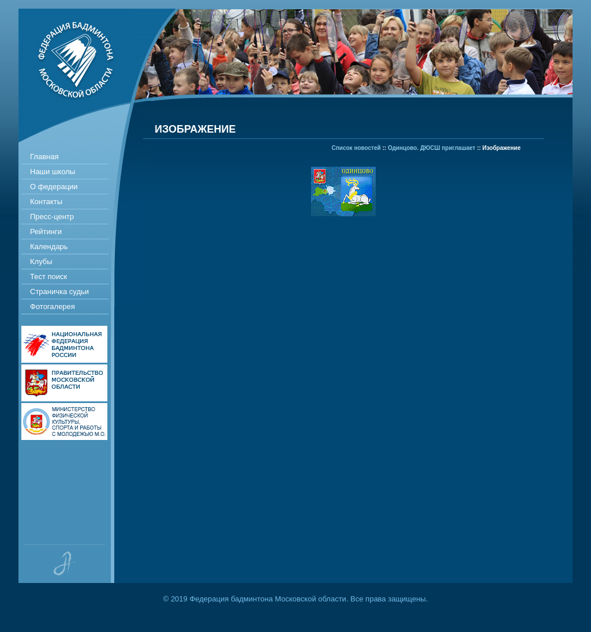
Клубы (41, 261)
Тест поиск (48, 276)
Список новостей (356, 148)
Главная (44, 156)
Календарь (49, 246)
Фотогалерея (52, 306)
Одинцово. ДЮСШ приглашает (432, 148)
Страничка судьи (59, 291)
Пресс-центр (52, 216)
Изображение (501, 148)
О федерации (54, 186)
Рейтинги (46, 231)
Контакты (46, 201)
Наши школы (52, 171)
